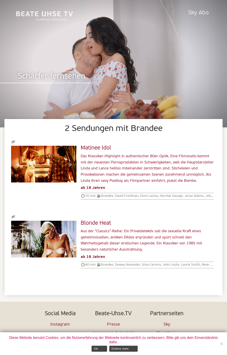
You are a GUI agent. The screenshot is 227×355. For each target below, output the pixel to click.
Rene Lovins (210, 265)
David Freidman (126, 196)
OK (96, 348)
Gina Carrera (151, 265)
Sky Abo (198, 13)
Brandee (107, 196)
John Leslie (170, 265)
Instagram (60, 324)
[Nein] (221, 344)
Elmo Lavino (149, 196)
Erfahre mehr (120, 348)
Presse (113, 324)
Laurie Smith (190, 265)
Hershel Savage (171, 196)
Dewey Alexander (127, 265)
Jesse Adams (194, 196)
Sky (167, 324)
